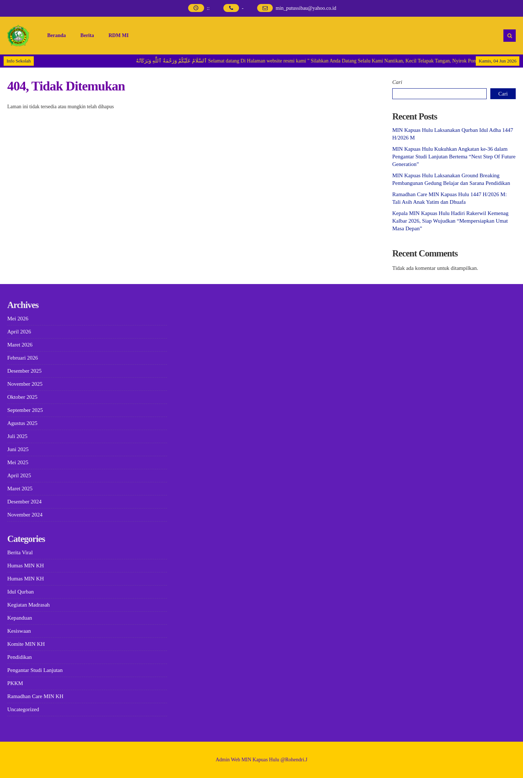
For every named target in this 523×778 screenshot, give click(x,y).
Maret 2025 (20, 488)
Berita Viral (20, 552)
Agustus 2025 (22, 423)
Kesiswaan (19, 631)
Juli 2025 (17, 436)
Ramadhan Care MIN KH (35, 696)
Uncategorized (23, 709)
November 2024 (24, 515)
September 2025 (25, 410)
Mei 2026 (17, 318)
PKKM (15, 683)
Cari (397, 82)
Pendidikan (19, 657)
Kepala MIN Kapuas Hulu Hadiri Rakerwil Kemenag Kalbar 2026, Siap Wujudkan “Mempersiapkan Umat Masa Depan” (450, 220)
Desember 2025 (24, 371)
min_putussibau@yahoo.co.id (306, 8)
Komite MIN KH (26, 644)
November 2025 (24, 384)
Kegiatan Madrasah (28, 605)
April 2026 (19, 332)
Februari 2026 (22, 358)
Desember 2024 (24, 502)
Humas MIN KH (25, 565)
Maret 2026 (20, 345)
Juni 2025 (18, 449)
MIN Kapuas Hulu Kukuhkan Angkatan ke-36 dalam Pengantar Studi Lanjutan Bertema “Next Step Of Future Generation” (454, 156)
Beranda (56, 35)
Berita (87, 35)
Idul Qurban (20, 592)
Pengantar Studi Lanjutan (34, 670)
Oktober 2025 (22, 397)
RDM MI (119, 35)
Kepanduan (19, 618)
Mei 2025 (17, 462)
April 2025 (19, 475)
